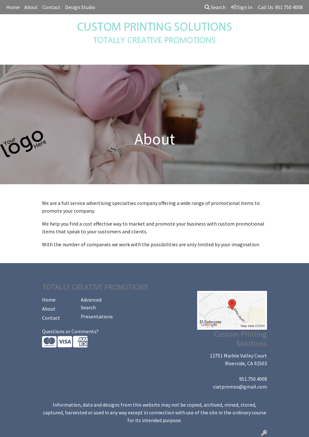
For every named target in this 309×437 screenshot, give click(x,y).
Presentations (96, 316)
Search (215, 7)
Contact (51, 7)
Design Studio (80, 7)
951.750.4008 (253, 379)
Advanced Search (91, 303)
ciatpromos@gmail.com (240, 386)
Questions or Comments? (70, 331)
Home (13, 7)
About (31, 7)
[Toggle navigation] (10, 57)
